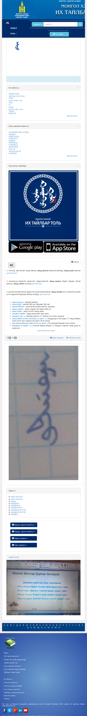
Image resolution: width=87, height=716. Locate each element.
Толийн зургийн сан (11, 663)
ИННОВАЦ (13, 143)
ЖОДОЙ (12, 134)
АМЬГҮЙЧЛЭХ (17, 499)
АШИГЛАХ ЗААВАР (74, 1)
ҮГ (10, 105)
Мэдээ (6, 653)
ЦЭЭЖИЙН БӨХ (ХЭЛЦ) (19, 132)
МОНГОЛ (12, 113)
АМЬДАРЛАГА (16, 508)
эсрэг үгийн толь (15, 100)
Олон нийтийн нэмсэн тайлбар (14, 669)
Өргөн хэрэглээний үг (23, 525)
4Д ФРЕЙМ (13, 147)
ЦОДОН (12, 141)
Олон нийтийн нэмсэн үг (12, 666)
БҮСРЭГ (12, 149)
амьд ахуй (16, 304)
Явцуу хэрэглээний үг (23, 531)
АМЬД (13, 501)
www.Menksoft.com (8, 706)
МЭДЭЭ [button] (13, 28)
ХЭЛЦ (11, 107)
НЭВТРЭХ (62, 1)
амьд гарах (17, 311)
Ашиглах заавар (9, 695)
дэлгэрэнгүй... (72, 116)
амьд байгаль (18, 307)
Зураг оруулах (57, 338)
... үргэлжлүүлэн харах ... (46, 331)
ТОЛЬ (11, 98)
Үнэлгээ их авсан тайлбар (13, 686)
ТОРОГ (12, 111)
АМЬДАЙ (14, 503)
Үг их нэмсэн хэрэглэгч (12, 689)
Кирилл (38, 24)
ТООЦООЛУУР (15, 151)
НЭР (10, 103)
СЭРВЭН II (13, 145)
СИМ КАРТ (13, 139)
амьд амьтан (17, 302)
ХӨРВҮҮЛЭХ (14, 94)
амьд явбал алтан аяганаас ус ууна (28, 319)
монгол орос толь (16, 109)
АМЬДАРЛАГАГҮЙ (18, 510)
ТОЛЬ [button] (13, 34)
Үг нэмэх (59, 34)
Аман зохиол (23, 538)
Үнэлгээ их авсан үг (11, 682)
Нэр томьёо (23, 545)
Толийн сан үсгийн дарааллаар (15, 659)
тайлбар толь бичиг (17, 96)
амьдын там (17, 316)
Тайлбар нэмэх (73, 338)
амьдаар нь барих (20, 326)
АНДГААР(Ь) (14, 136)
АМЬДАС (14, 514)
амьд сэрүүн (17, 309)
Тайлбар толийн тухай (12, 672)
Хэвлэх (75, 262)
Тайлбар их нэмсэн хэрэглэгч (14, 692)
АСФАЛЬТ (13, 153)
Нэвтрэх (6, 698)
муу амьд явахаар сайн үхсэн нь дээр (29, 323)
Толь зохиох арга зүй (11, 656)
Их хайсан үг (8, 679)
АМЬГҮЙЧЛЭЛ (17, 497)
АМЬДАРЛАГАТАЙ (18, 512)
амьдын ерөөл (18, 314)
